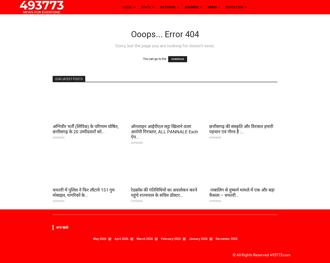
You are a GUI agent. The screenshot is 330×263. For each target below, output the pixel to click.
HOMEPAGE (177, 59)
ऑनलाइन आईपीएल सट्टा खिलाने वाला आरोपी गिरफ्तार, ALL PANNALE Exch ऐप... (164, 132)
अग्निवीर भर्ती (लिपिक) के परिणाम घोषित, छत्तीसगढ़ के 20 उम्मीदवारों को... (85, 129)
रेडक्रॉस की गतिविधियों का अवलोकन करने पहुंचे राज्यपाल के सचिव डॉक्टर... (164, 193)
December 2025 (226, 239)
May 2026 (99, 239)
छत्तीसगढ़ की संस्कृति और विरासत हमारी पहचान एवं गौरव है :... (241, 129)
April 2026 (121, 239)
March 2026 (145, 239)
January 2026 (198, 239)
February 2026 (171, 239)
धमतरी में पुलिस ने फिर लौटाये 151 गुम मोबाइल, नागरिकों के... (84, 193)
